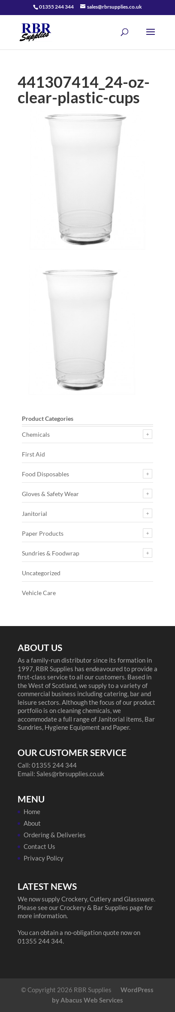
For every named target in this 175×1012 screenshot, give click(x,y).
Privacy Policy (43, 858)
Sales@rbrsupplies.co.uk (70, 774)
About (32, 823)
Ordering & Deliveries (55, 835)
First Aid (33, 454)
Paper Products (42, 533)
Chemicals (36, 434)
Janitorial (34, 513)
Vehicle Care (39, 592)
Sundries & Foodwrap (50, 553)
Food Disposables (45, 474)
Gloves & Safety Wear (50, 493)
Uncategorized (41, 573)
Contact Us (39, 846)
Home (32, 811)
